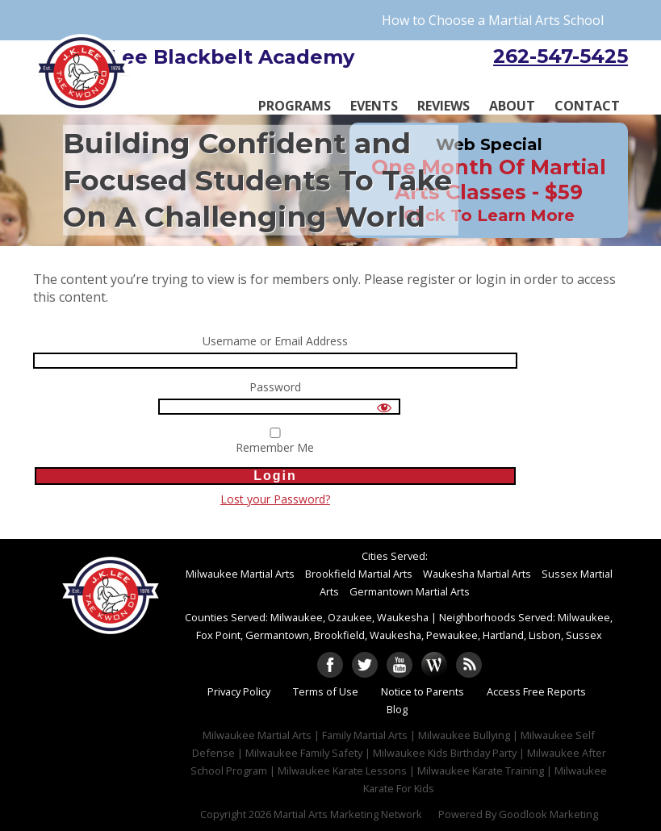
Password (275, 388)
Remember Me (275, 441)
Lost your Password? (275, 499)
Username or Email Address (275, 342)
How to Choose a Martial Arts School (493, 20)
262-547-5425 (560, 56)
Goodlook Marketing (548, 814)
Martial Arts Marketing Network (348, 814)
